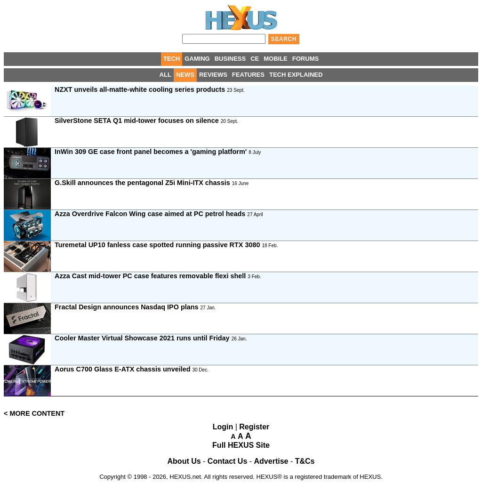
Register (254, 427)
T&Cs (305, 461)
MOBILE (276, 58)
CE (254, 58)
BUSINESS (230, 58)
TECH (171, 58)
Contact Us (227, 461)
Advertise (271, 461)
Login (223, 427)
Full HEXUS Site (241, 445)
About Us (184, 461)
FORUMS (305, 58)
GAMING (197, 58)
